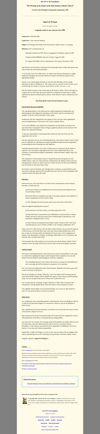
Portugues (59, 420)
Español (53, 420)
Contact (56, 426)
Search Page (44, 423)
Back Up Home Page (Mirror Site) (50, 429)
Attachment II (29, 360)
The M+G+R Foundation (50, 2)
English (47, 420)
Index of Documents (54, 423)
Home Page (41, 420)
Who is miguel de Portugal (30, 368)
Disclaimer (44, 426)
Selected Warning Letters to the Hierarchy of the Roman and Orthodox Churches (51, 383)
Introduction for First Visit (42, 416)
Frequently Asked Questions (57, 416)
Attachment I (29, 350)
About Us (50, 426)
